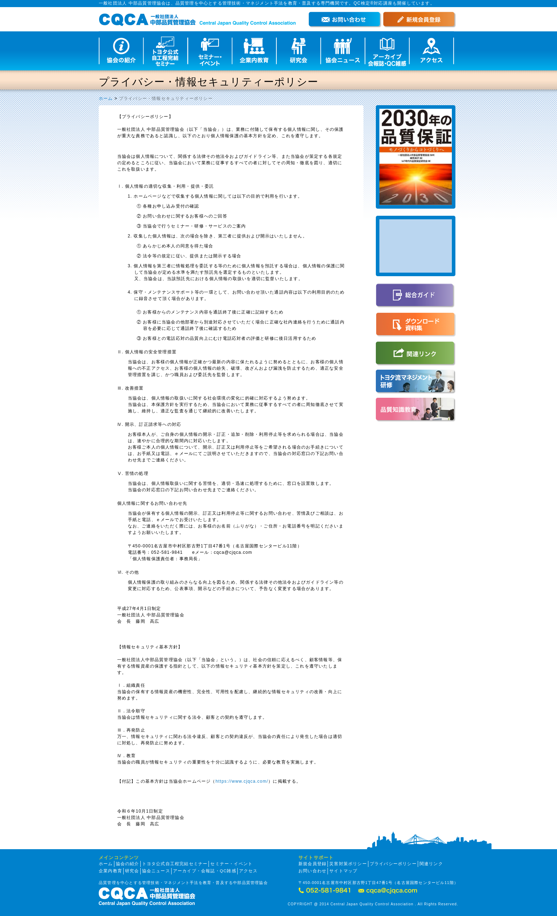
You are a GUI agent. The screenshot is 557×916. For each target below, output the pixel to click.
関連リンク (431, 864)
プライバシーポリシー (393, 864)
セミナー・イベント (231, 864)
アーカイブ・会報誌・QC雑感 (204, 871)
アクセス (248, 871)
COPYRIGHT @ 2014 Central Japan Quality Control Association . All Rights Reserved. (373, 904)
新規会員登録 (312, 864)
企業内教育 (110, 871)
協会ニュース (156, 871)
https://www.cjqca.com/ (242, 781)
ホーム (106, 98)
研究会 (132, 871)
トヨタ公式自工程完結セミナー (175, 864)
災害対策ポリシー (348, 864)
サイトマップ (343, 871)
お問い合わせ (312, 871)
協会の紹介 (127, 864)
